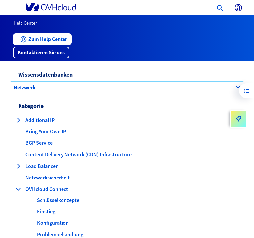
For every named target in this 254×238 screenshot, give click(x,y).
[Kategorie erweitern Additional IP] (18, 120)
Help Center (25, 23)
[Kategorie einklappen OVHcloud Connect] (18, 189)
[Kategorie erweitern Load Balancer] (18, 166)
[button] (42, 39)
